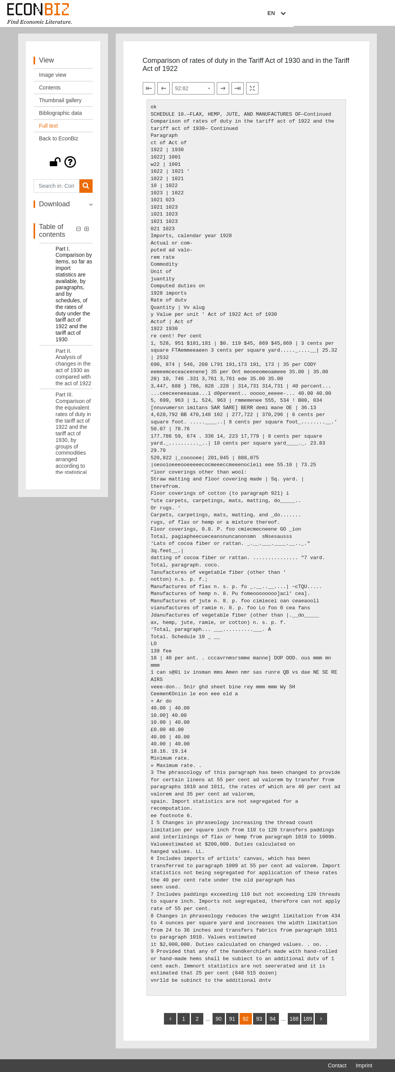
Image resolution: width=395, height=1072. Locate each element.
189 (307, 1022)
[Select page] (193, 91)
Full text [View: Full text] (48, 129)
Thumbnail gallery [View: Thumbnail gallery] (60, 103)
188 (294, 1022)
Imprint (364, 1065)
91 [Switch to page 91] (232, 1022)
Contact (337, 1065)
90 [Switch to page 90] (219, 1022)
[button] (63, 165)
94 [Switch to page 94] (273, 1022)
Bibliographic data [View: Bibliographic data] (60, 116)
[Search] (85, 189)
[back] (170, 1022)
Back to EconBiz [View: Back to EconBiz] (58, 141)
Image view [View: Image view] (52, 78)
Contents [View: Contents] (50, 91)
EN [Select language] (367, 14)
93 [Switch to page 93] (259, 1022)
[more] (321, 1022)
